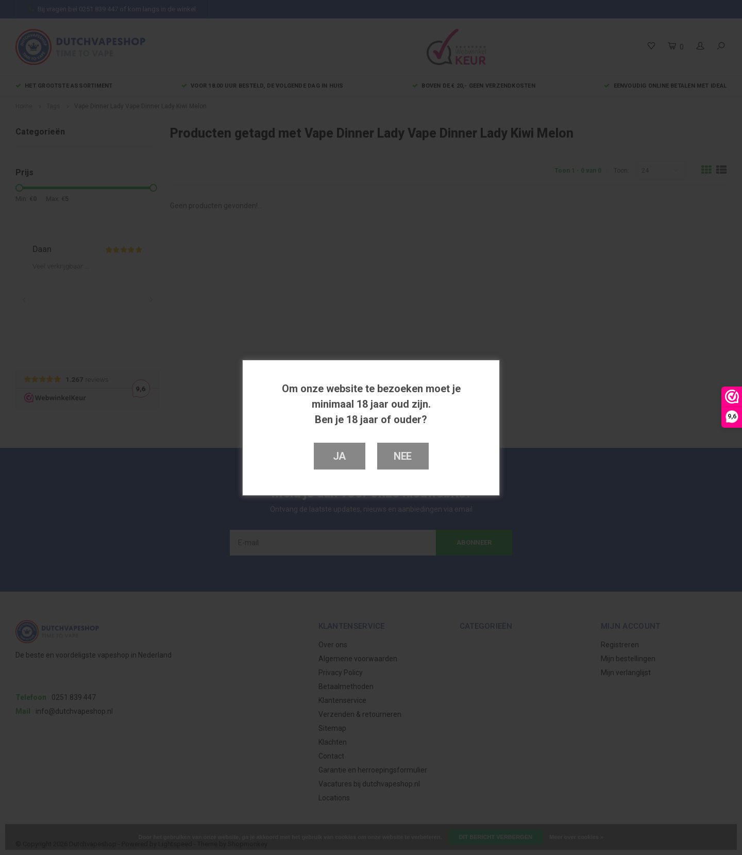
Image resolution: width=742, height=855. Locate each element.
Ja (339, 456)
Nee (403, 456)
